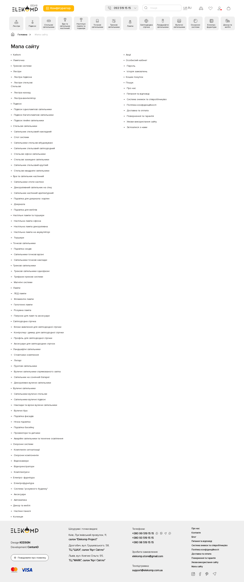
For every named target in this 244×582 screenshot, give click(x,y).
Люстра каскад (22, 92)
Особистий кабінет (136, 60)
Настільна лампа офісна (27, 220)
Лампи (130, 26)
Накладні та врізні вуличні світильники (35, 405)
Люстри (16, 26)
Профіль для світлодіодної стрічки (33, 338)
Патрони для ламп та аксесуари (32, 315)
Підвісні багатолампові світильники (34, 114)
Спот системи (21, 137)
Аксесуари (20, 494)
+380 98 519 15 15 (143, 542)
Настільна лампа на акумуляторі (32, 232)
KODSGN (25, 542)
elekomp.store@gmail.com (147, 556)
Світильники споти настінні (29, 181)
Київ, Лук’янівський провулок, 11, (94, 537)
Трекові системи (22, 65)
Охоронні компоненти (26, 455)
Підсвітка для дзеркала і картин (31, 198)
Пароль (131, 65)
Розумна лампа (22, 310)
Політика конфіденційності (141, 104)
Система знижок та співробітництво (147, 99)
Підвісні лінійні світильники (29, 120)
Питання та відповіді (138, 93)
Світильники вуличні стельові (30, 393)
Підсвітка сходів (23, 248)
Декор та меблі (227, 26)
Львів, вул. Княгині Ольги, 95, (94, 558)
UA (185, 8)
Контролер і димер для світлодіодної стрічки (39, 332)
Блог (193, 537)
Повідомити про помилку (32, 557)
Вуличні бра (20, 410)
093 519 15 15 (122, 8)
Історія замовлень (137, 71)
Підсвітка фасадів (24, 416)
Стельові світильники (48, 26)
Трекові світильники (114, 26)
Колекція (18, 516)
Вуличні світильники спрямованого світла (37, 371)
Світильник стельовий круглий (31, 165)
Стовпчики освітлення (26, 354)
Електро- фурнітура (211, 26)
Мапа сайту (197, 566)
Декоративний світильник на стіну (33, 187)
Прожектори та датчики (27, 433)
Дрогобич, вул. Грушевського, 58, (94, 548)
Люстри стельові (23, 82)
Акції (128, 54)
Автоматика (20, 499)
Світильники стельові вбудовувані (33, 142)
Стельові (16, 86)
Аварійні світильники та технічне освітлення (38, 438)
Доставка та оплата (138, 110)
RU (190, 8)
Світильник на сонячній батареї (31, 377)
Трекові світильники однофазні (31, 271)
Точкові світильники (97, 26)
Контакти (196, 532)
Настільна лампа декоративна (31, 226)
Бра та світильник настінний (65, 26)
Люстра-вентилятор (25, 98)
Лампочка (18, 60)
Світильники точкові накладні (30, 260)
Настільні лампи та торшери (81, 26)
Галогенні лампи (23, 304)
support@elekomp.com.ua (147, 570)
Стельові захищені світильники (31, 159)
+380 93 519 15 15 (143, 538)
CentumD (33, 547)
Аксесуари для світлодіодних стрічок (34, 343)
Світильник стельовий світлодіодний (34, 148)
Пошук (129, 82)
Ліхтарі (17, 360)
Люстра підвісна (23, 77)
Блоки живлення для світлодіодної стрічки (37, 326)
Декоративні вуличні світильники (32, 382)
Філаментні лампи (24, 299)
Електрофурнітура (24, 483)
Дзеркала (19, 204)
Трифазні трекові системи (28, 276)
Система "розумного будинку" (31, 488)
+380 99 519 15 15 (143, 533)
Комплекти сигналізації (27, 449)
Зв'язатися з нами (137, 127)
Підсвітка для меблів (25, 209)
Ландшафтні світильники (163, 26)
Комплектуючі (21, 472)
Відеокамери (21, 460)
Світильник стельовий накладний (33, 131)
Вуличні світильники (179, 26)
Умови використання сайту (142, 121)
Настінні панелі (22, 511)
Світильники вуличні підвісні (30, 399)
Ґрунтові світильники (25, 366)
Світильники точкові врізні (29, 254)
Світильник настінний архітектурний (34, 193)
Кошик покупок (134, 77)
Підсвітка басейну (24, 427)
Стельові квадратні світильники (31, 170)
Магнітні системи (23, 282)
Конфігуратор (58, 8)
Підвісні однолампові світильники (33, 109)
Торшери (19, 237)
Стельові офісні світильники (30, 154)
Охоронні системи (195, 26)
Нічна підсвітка (22, 421)
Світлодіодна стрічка (146, 26)
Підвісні (32, 26)
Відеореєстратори (24, 466)
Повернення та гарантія (140, 116)
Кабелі (17, 54)
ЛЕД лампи (20, 293)
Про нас (131, 88)
